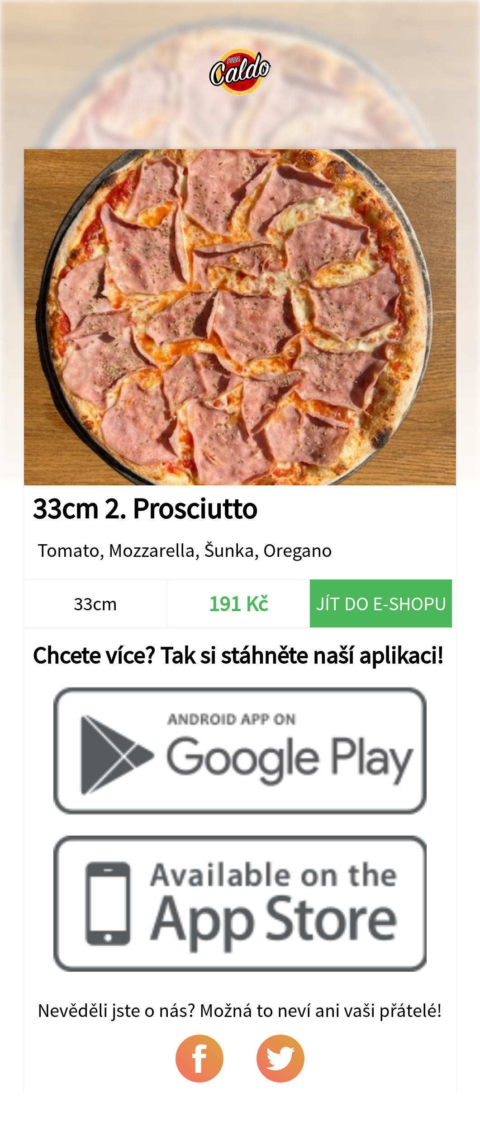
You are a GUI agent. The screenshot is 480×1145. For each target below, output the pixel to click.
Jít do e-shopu (381, 603)
